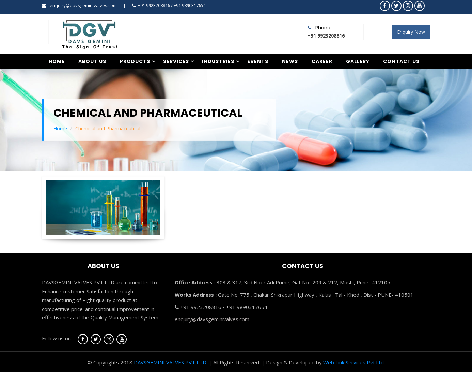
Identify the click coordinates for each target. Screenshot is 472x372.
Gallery (357, 61)
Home (57, 61)
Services (176, 61)
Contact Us (401, 61)
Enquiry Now (411, 32)
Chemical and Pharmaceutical (107, 128)
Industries (218, 61)
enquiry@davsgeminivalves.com (83, 5)
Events (257, 61)
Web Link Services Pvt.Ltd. (354, 362)
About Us (92, 61)
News (290, 61)
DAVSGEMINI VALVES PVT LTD (170, 362)
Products (135, 61)
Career (322, 61)
